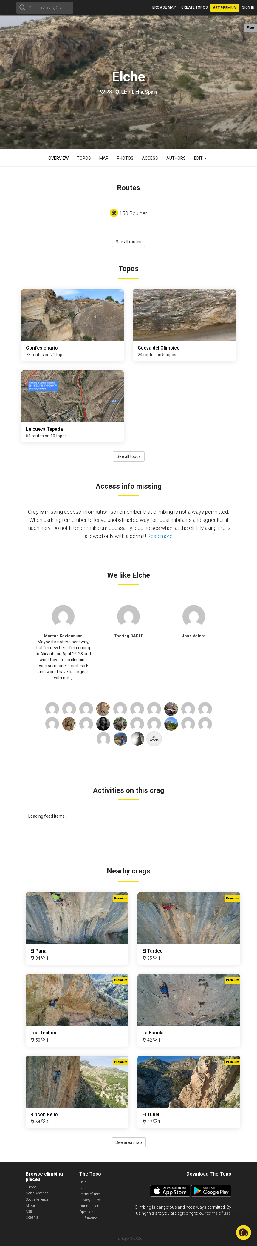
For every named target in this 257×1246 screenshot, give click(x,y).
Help (82, 1182)
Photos (125, 158)
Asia (29, 1211)
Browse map (164, 7)
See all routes (128, 241)
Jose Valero (194, 635)
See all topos (129, 456)
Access (150, 158)
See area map (128, 1142)
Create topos (194, 7)
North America (37, 1193)
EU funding (88, 1218)
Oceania (32, 1217)
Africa (30, 1205)
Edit (200, 158)
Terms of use (89, 1194)
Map (104, 158)
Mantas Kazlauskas (63, 635)
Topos (84, 158)
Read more (160, 536)
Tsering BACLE (128, 635)
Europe (31, 1187)
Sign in (248, 7)
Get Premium (225, 8)
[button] (243, 1232)
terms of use (218, 1213)
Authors (176, 158)
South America (37, 1199)
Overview (58, 158)
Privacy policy (90, 1200)
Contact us (88, 1188)
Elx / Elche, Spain (139, 92)
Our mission (89, 1206)
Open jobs (87, 1212)
